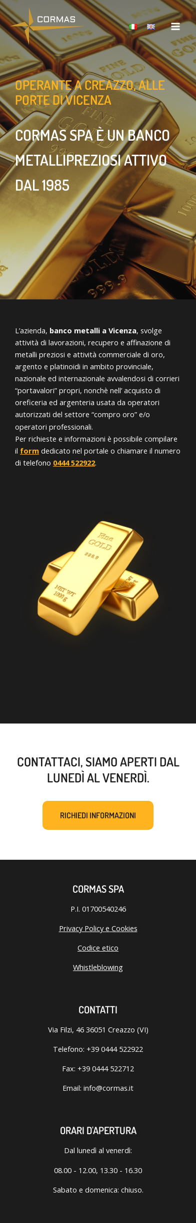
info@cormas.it (109, 1088)
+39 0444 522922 (114, 1049)
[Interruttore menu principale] (175, 26)
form (29, 451)
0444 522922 (74, 463)
